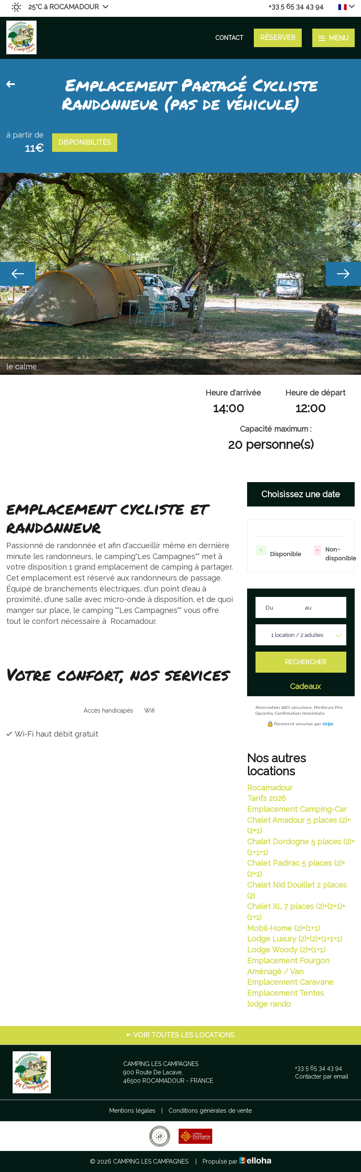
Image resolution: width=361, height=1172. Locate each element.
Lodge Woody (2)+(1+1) (286, 949)
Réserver (277, 38)
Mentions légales (132, 1110)
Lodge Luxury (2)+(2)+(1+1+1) (294, 938)
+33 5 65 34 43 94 (313, 1068)
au (308, 608)
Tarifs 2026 (266, 798)
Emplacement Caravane (290, 982)
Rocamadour (269, 787)
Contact (229, 37)
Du (269, 608)
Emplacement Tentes (285, 993)
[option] (180, 274)
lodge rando (269, 1004)
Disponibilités (84, 142)
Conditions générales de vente (210, 1110)
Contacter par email (316, 1076)
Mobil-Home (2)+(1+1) (283, 928)
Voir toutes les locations (180, 1035)
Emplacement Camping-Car (297, 809)
